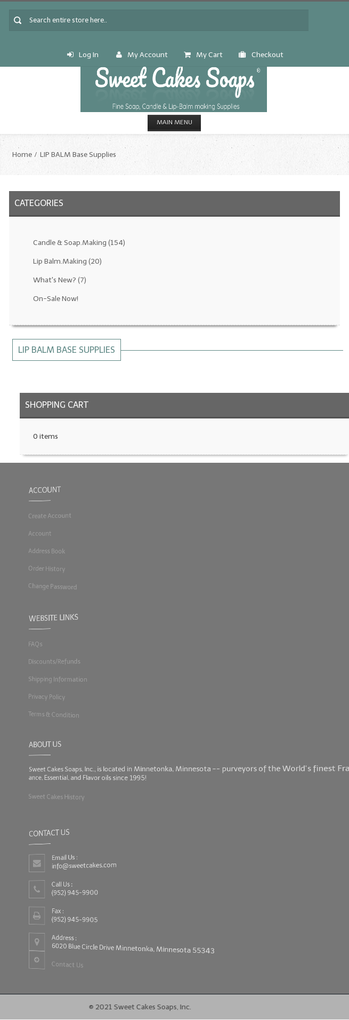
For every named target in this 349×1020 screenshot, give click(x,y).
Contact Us (67, 964)
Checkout (261, 54)
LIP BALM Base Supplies (78, 154)
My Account (142, 54)
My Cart (203, 54)
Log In (83, 54)
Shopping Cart (56, 405)
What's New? (59, 279)
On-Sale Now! (55, 298)
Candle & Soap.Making (79, 242)
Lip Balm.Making (67, 261)
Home (22, 154)
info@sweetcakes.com (84, 865)
